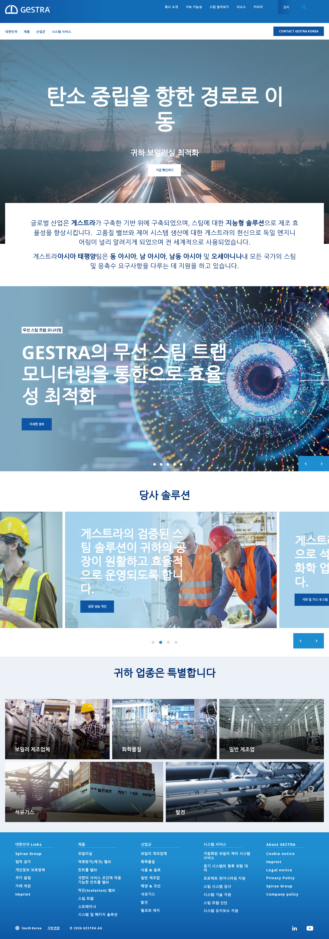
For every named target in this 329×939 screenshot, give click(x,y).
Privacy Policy (280, 877)
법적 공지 (23, 861)
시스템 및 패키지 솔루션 (98, 914)
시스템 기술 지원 (217, 894)
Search (304, 7)
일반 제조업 (150, 877)
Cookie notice (280, 853)
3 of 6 (161, 464)
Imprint (23, 894)
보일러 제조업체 (154, 853)
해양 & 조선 (151, 886)
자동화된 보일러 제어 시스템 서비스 (227, 855)
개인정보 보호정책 (30, 870)
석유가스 (148, 894)
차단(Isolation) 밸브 (96, 890)
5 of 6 (174, 464)
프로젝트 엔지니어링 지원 (224, 878)
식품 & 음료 (151, 870)
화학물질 (148, 861)
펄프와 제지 (150, 910)
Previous (306, 463)
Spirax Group (28, 853)
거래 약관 (23, 886)
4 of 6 (168, 464)
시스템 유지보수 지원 (221, 910)
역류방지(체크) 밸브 (94, 861)
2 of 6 (154, 464)
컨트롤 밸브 (87, 870)
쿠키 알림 (23, 877)
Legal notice (279, 870)
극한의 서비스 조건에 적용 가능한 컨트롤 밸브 (99, 880)
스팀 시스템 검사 (217, 886)
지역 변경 (53, 928)
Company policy (282, 894)
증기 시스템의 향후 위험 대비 (226, 868)
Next (321, 463)
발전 (144, 902)
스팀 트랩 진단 (215, 902)
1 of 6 (148, 464)
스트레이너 (87, 906)
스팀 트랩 (86, 898)
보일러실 (85, 853)
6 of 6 (181, 464)
